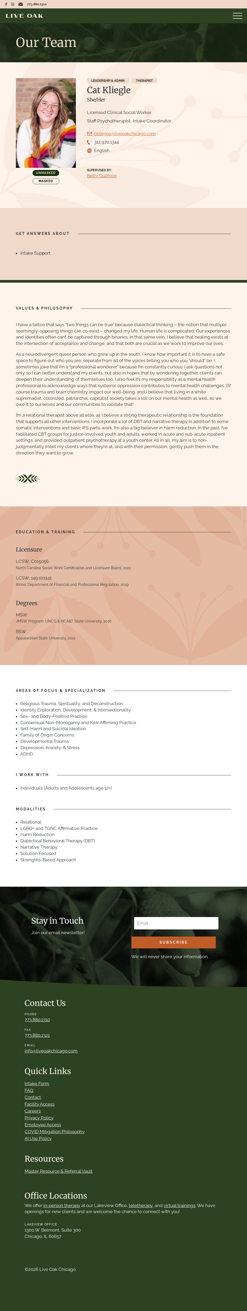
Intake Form (37, 1083)
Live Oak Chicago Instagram (12, 4)
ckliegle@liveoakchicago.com (125, 133)
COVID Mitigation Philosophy (55, 1131)
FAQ (29, 1090)
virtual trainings (179, 1205)
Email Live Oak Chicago (21, 4)
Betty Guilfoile (102, 175)
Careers (33, 1111)
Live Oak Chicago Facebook (6, 4)
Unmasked (46, 173)
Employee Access (43, 1124)
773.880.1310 (37, 4)
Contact (33, 1097)
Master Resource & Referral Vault (59, 1171)
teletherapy (141, 1205)
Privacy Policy (39, 1117)
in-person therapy (61, 1205)
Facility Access (39, 1104)
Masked (46, 181)
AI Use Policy (38, 1138)
